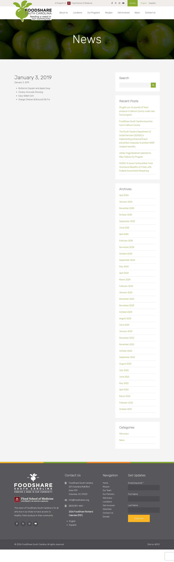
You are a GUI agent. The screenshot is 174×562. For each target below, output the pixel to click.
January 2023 (125, 333)
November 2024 (126, 248)
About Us (63, 12)
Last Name (133, 505)
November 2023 (126, 307)
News (137, 12)
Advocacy (124, 435)
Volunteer (107, 509)
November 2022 (126, 346)
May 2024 (124, 268)
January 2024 (125, 294)
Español (152, 3)
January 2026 (125, 203)
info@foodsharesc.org (79, 500)
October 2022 (125, 352)
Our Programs (93, 12)
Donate (133, 3)
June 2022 (124, 378)
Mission (106, 486)
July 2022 (124, 372)
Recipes (109, 12)
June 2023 (124, 326)
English (144, 3)
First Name (133, 494)
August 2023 (125, 320)
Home (105, 483)
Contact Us (150, 12)
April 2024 (124, 275)
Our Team (107, 490)
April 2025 (124, 236)
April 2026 (124, 197)
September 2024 (127, 262)
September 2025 (127, 223)
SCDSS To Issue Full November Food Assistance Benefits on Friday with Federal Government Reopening (136, 169)
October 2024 (125, 255)
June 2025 (124, 229)
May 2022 (124, 385)
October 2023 (125, 313)
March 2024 (124, 281)
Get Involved (123, 12)
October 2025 (125, 216)
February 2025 (126, 242)
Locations (77, 12)
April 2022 (124, 391)
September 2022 (127, 359)
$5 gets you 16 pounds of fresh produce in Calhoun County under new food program (137, 113)
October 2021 (125, 410)
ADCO (157, 544)
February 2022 (126, 404)
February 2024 (126, 287)
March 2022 (124, 398)
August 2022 (125, 365)
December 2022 (126, 339)
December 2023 (126, 300)
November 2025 (126, 210)
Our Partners (108, 494)
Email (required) (136, 483)
